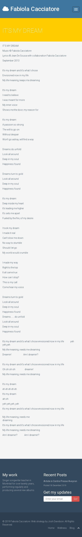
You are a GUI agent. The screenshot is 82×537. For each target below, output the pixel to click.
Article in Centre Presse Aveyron (60, 481)
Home (51, 528)
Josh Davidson (56, 521)
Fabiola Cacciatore (30, 9)
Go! (75, 499)
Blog (72, 528)
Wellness (62, 528)
